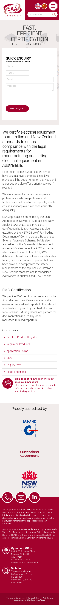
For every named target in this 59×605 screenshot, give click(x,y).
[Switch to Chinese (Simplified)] (44, 6)
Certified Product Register (21, 337)
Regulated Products (18, 344)
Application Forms (17, 351)
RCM (9, 358)
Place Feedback (16, 371)
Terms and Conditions (15, 598)
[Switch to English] (37, 6)
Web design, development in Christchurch (33, 599)
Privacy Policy (33, 598)
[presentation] (29, 99)
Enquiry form (13, 365)
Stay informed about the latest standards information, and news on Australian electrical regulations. (35, 385)
